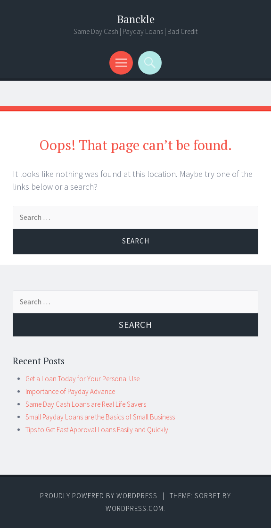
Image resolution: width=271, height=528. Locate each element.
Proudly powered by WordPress (98, 495)
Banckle (136, 19)
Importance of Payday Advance (70, 391)
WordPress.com (135, 508)
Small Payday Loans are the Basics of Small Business (100, 416)
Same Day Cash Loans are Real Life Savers (85, 404)
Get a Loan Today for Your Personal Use (82, 378)
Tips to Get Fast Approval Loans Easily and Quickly (96, 429)
